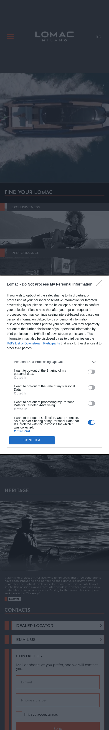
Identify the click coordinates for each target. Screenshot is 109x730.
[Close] (100, 284)
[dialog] (54, 365)
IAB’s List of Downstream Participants (33, 343)
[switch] (91, 372)
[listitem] (54, 362)
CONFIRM (32, 440)
